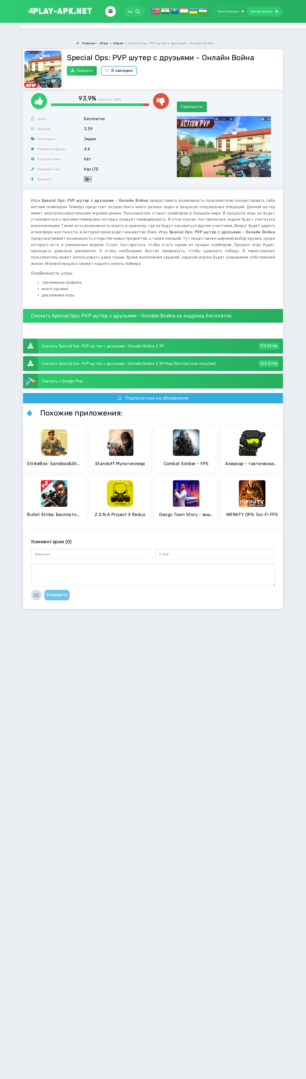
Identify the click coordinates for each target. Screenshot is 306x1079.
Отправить (57, 595)
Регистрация (231, 11)
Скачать (82, 70)
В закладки (119, 70)
